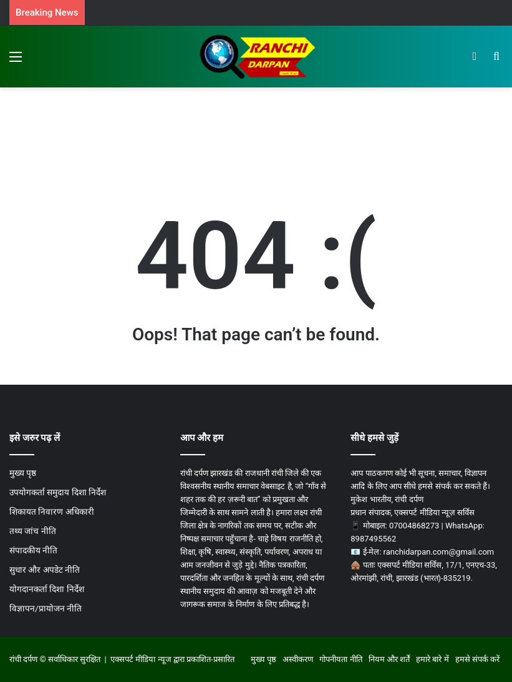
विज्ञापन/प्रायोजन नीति (45, 608)
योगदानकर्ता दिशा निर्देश (46, 589)
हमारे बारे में (432, 659)
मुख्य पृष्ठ (22, 473)
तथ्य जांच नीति (32, 531)
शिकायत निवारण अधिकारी (51, 511)
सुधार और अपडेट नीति (44, 570)
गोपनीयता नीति (340, 659)
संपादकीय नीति (33, 550)
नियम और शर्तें (389, 659)
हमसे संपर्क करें (477, 659)
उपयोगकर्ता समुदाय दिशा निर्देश (57, 492)
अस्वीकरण (298, 659)
